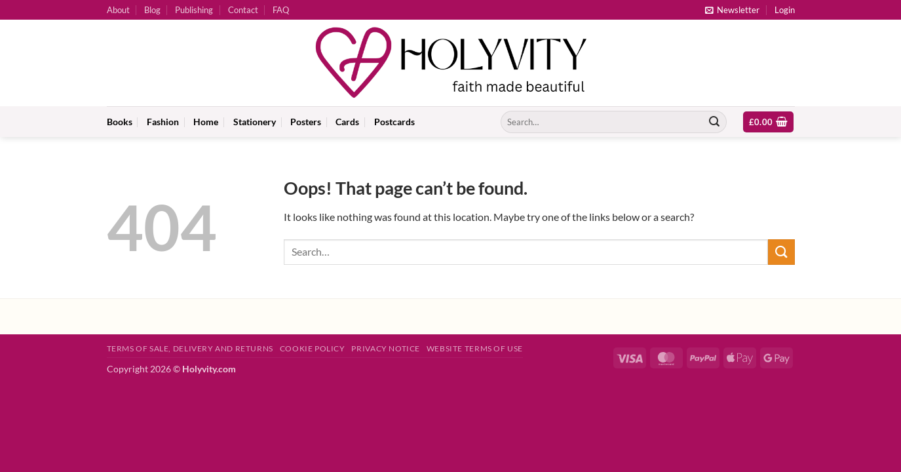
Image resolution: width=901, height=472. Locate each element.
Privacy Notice (385, 348)
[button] (732, 9)
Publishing (194, 10)
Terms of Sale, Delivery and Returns (190, 348)
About (118, 10)
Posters (305, 121)
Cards (347, 121)
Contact (243, 10)
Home (205, 121)
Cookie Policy (312, 348)
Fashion (163, 121)
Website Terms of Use (475, 348)
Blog (152, 10)
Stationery (254, 121)
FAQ (281, 10)
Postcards (394, 121)
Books (119, 121)
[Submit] (714, 122)
